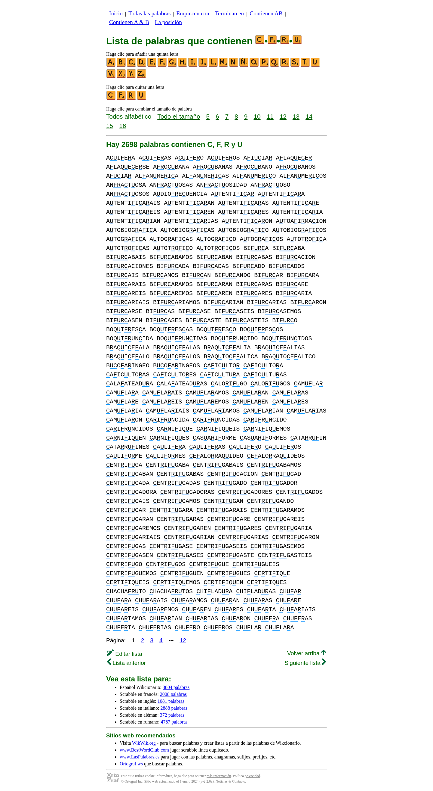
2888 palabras (174, 708)
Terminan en (229, 13)
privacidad (252, 776)
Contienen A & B (129, 22)
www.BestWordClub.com (144, 749)
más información (219, 776)
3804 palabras (176, 687)
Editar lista (124, 654)
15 (109, 125)
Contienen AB (266, 13)
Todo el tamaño (178, 116)
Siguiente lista (305, 663)
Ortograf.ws (131, 763)
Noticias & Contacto (230, 781)
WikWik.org (144, 743)
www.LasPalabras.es (139, 756)
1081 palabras (171, 701)
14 (309, 116)
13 (296, 116)
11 (270, 116)
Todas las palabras (149, 13)
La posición (168, 22)
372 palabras (172, 715)
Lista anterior (126, 663)
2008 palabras (173, 694)
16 (122, 125)
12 (283, 116)
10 (256, 116)
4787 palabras (174, 721)
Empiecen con (193, 13)
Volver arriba (306, 653)
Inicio (116, 13)
